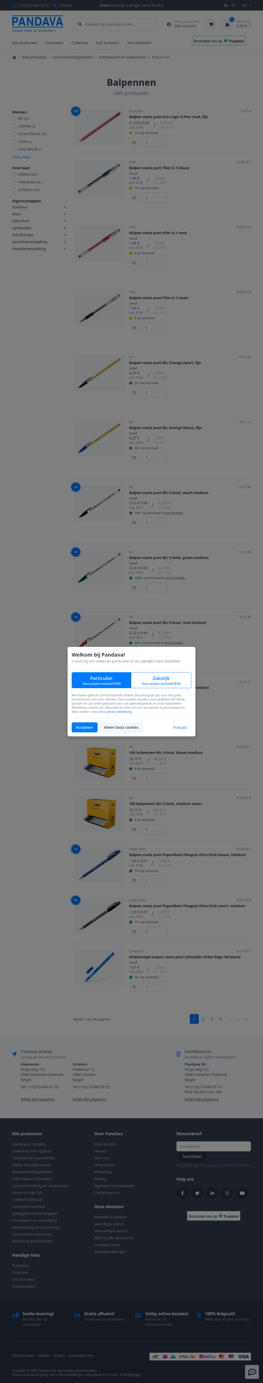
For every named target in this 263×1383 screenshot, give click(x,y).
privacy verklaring (119, 711)
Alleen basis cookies (121, 727)
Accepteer (84, 727)
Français (180, 727)
